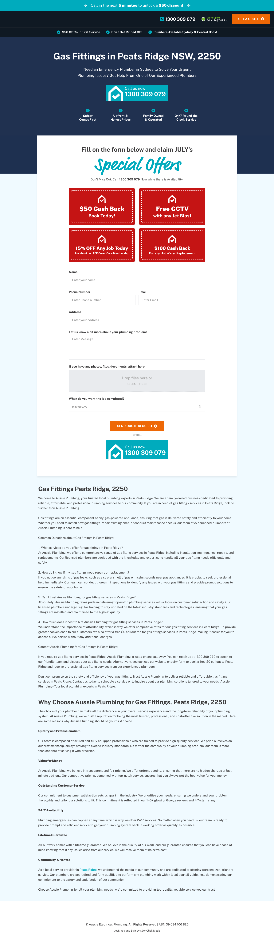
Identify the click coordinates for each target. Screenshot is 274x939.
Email (143, 292)
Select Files (137, 384)
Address (75, 312)
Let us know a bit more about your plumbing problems (108, 332)
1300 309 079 (129, 180)
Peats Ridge (88, 870)
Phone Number (79, 292)
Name (73, 272)
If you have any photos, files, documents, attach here (107, 367)
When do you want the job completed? (96, 399)
